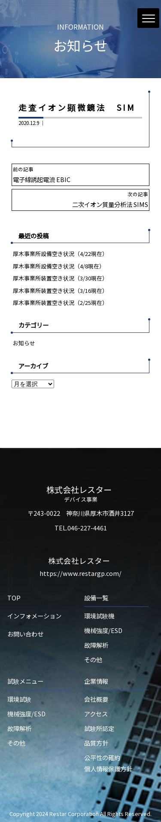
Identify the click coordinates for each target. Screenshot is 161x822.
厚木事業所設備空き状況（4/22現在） (60, 254)
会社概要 (96, 698)
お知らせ (24, 343)
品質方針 (96, 742)
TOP (14, 597)
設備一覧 (96, 597)
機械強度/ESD (103, 630)
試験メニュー (25, 680)
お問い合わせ (25, 633)
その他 (93, 659)
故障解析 (96, 644)
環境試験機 (99, 615)
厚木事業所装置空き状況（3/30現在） (60, 278)
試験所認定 (99, 728)
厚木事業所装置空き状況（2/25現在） (60, 302)
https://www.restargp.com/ (80, 573)
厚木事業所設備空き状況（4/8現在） (59, 266)
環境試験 (19, 698)
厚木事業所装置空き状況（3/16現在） (60, 290)
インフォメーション (34, 615)
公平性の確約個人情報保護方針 (108, 763)
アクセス (96, 713)
